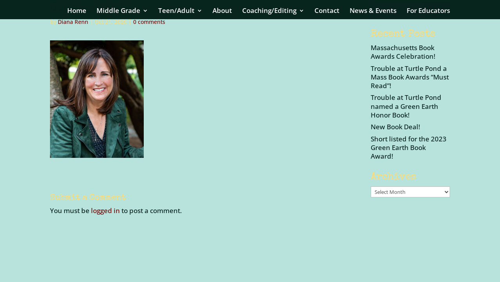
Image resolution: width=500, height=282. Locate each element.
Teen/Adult (176, 11)
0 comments (149, 21)
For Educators (428, 11)
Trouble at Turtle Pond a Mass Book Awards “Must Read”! (410, 77)
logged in (105, 210)
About (222, 11)
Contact (326, 11)
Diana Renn (73, 21)
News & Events (373, 11)
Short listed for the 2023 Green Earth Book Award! (408, 147)
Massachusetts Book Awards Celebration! (403, 52)
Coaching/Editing (269, 11)
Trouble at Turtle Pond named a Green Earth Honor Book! (406, 106)
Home (76, 11)
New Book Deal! (395, 126)
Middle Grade (118, 11)
